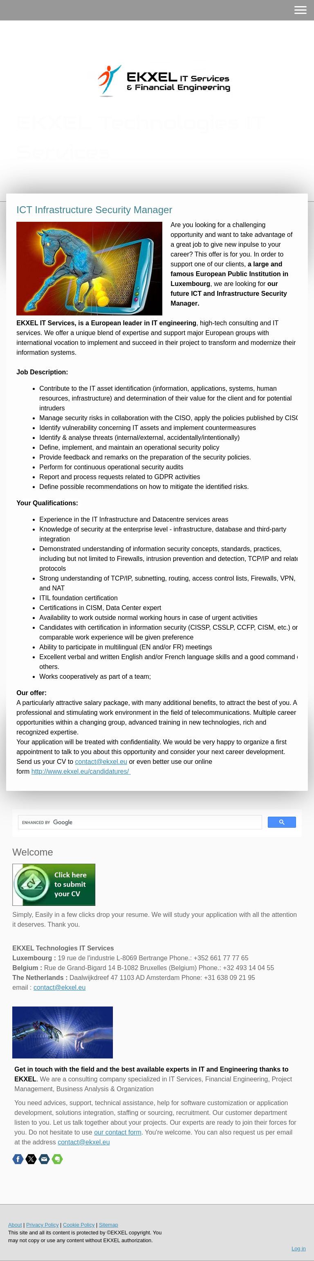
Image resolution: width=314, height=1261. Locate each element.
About (15, 1225)
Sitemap (108, 1225)
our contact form (117, 1132)
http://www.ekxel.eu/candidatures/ (81, 771)
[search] (139, 822)
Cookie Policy (79, 1225)
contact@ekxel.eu (101, 761)
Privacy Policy (42, 1225)
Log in (299, 1248)
